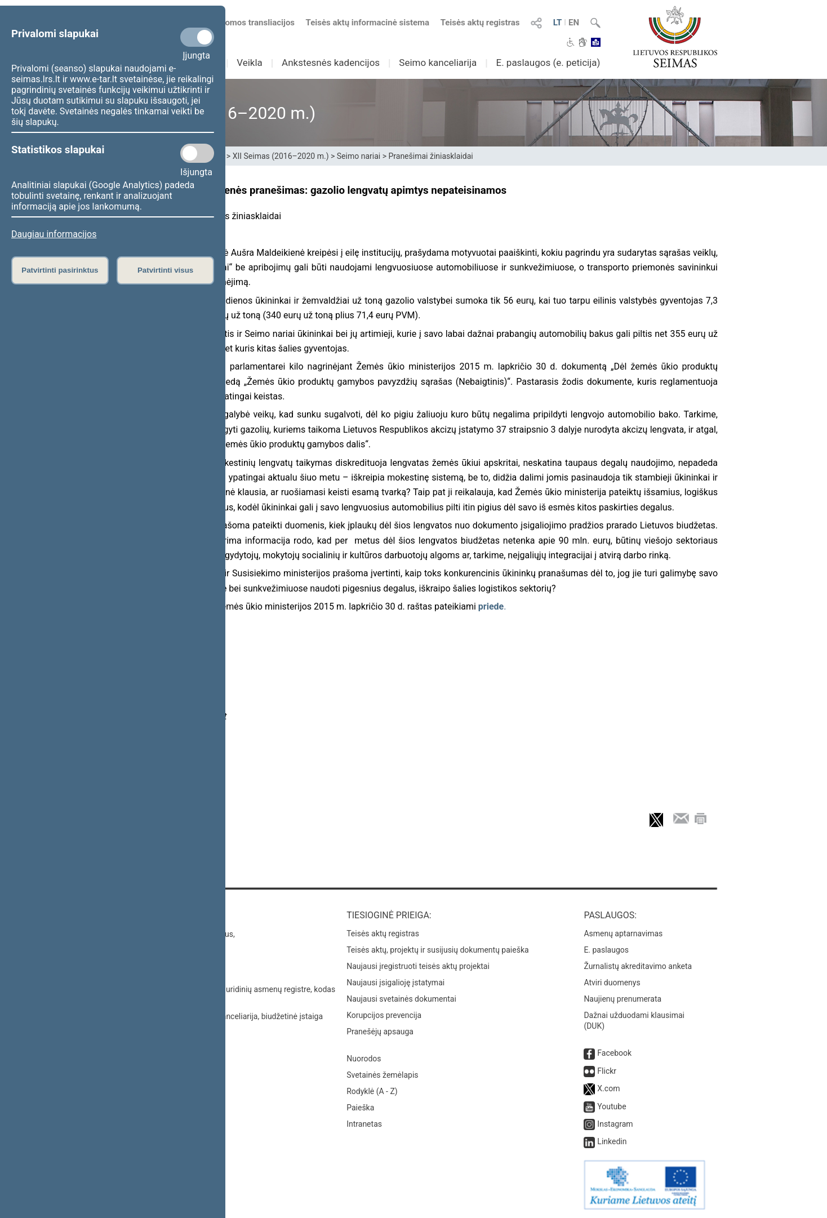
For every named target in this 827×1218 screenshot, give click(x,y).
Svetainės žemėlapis (382, 1074)
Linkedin (611, 1141)
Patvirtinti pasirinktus (59, 270)
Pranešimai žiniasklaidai (430, 156)
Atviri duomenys (612, 982)
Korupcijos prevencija (383, 1015)
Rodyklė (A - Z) (372, 1091)
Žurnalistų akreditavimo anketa (638, 966)
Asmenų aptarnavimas (623, 933)
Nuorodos (363, 1058)
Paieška (360, 1107)
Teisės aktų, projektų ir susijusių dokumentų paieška (437, 949)
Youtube (611, 1106)
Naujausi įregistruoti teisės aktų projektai (418, 966)
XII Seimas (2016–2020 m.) (281, 156)
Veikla (250, 62)
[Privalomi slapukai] (197, 37)
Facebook (614, 1052)
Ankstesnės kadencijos (331, 62)
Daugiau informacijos (53, 234)
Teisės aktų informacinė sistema (368, 22)
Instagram (615, 1123)
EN (573, 22)
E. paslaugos (606, 949)
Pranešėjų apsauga (380, 1031)
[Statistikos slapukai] (197, 153)
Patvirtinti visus (165, 270)
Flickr (606, 1070)
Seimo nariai (358, 156)
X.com (608, 1088)
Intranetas (364, 1123)
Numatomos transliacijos (240, 22)
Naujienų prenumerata (622, 998)
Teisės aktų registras (480, 22)
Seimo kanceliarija (438, 62)
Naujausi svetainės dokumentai (401, 998)
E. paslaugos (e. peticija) (548, 62)
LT (557, 22)
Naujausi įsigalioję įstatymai (395, 982)
